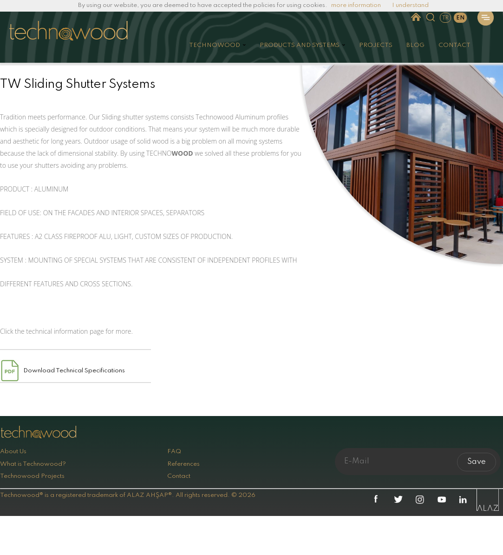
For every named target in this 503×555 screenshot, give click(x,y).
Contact (178, 476)
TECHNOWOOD (214, 45)
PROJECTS (375, 45)
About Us (13, 452)
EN (460, 18)
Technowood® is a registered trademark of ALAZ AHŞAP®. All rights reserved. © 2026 (127, 495)
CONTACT (454, 45)
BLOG (415, 45)
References (183, 464)
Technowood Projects (32, 476)
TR (445, 18)
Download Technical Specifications (74, 371)
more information (356, 5)
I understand (410, 5)
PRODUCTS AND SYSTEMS (300, 45)
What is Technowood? (33, 464)
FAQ (174, 452)
